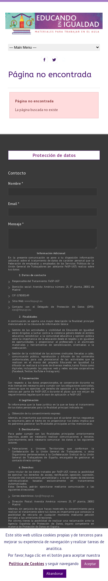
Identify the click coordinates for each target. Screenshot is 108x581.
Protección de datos (54, 155)
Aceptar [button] (90, 564)
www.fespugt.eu (34, 301)
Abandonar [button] (54, 573)
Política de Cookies (26, 563)
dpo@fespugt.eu (21, 309)
